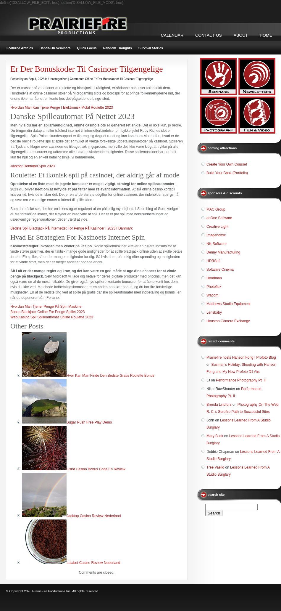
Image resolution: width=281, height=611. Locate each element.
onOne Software (219, 218)
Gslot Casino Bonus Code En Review (96, 469)
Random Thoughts (117, 48)
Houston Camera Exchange (228, 321)
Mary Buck (214, 436)
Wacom (212, 295)
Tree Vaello (215, 467)
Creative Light (217, 226)
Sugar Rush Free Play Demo (89, 422)
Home (266, 35)
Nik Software (216, 244)
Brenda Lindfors (219, 404)
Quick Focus (87, 48)
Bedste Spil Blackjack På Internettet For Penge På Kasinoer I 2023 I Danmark (71, 228)
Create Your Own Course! (226, 164)
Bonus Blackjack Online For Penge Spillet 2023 (47, 312)
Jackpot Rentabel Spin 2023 (32, 166)
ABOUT (241, 35)
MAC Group (215, 209)
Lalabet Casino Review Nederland (93, 563)
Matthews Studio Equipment (228, 304)
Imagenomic (216, 235)
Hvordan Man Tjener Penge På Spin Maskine (46, 306)
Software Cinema (220, 269)
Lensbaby (214, 312)
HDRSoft (213, 261)
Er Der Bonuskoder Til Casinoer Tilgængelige (86, 68)
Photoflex (213, 287)
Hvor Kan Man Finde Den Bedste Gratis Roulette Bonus (110, 375)
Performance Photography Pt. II (241, 380)
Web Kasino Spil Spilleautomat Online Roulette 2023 (51, 317)
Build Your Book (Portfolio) (227, 173)
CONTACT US (208, 35)
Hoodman (214, 278)
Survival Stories (150, 48)
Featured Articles (20, 48)
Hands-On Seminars (54, 48)
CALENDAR (172, 35)
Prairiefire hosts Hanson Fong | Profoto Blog (241, 357)
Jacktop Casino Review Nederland (94, 516)
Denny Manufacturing (223, 252)
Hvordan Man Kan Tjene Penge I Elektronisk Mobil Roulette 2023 (61, 107)
